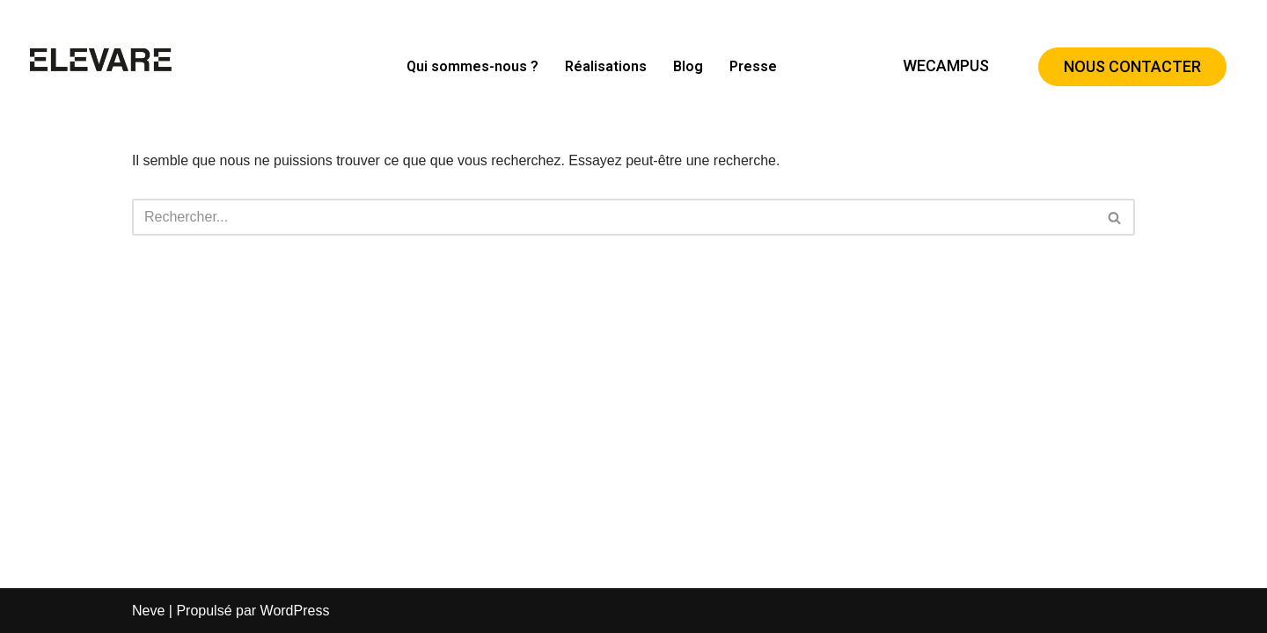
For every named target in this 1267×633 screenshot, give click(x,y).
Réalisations (606, 66)
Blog (688, 66)
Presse (753, 66)
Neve (148, 610)
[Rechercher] (613, 217)
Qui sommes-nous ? (472, 66)
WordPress (295, 610)
